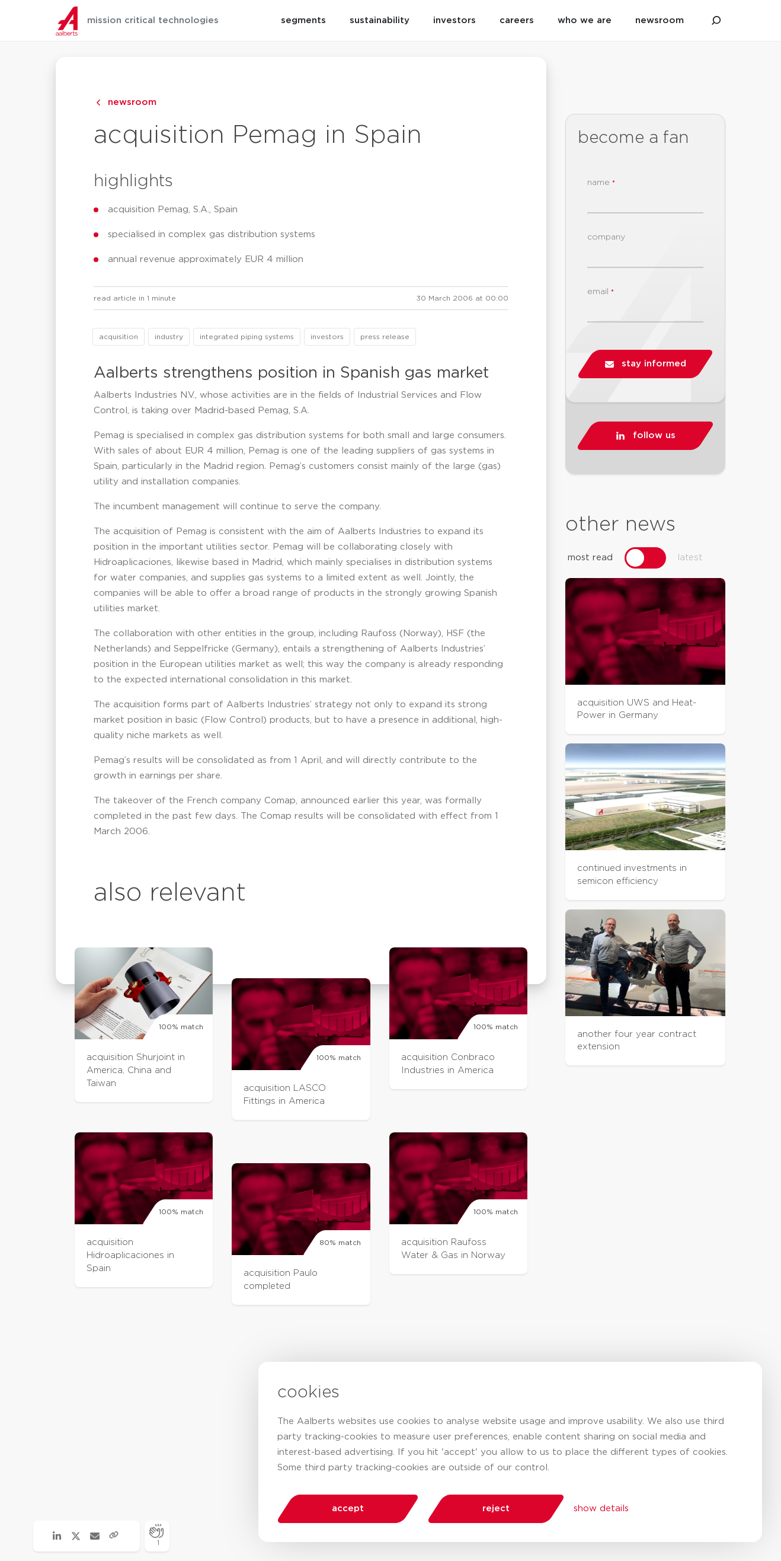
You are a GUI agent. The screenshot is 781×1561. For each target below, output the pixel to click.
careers (517, 20)
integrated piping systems (247, 336)
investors (454, 20)
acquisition (118, 336)
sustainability (379, 20)
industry (169, 336)
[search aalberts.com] (716, 21)
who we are (585, 20)
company (606, 237)
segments (303, 20)
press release (384, 336)
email (600, 292)
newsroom (659, 20)
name (601, 183)
